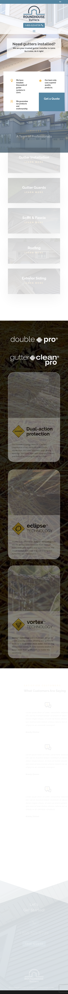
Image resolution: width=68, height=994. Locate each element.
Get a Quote (51, 98)
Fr (60, 2)
